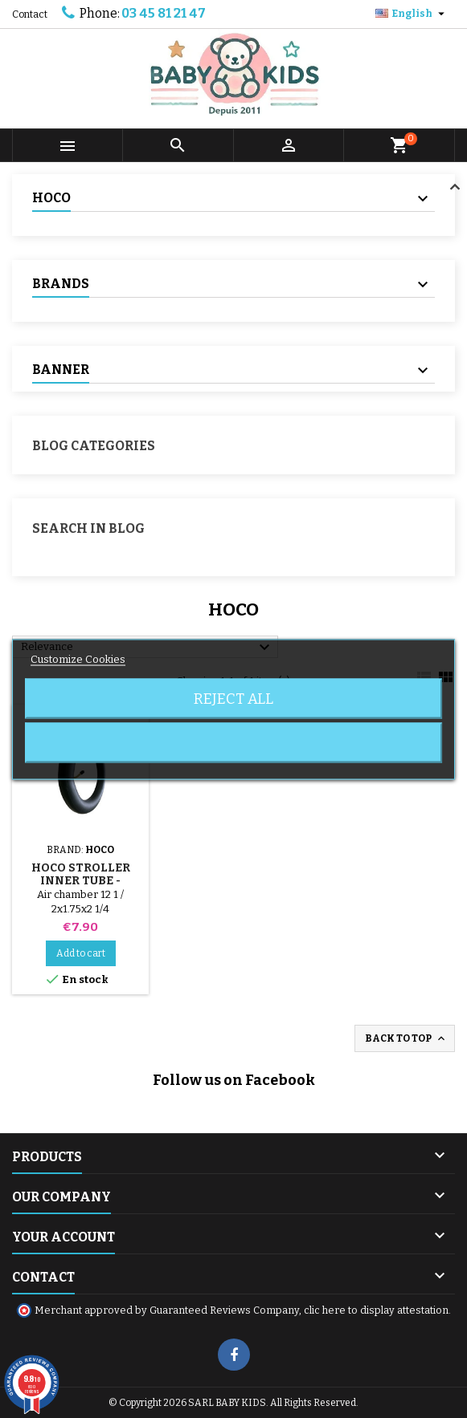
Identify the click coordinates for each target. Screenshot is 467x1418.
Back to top (406, 1038)
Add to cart (80, 953)
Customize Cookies (78, 658)
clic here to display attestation (376, 1310)
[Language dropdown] (412, 13)
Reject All (233, 698)
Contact (29, 14)
